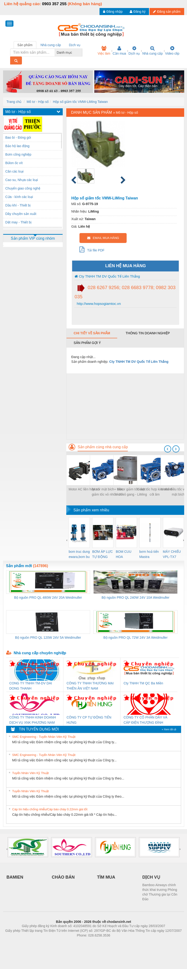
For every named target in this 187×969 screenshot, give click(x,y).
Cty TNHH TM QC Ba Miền (143, 683)
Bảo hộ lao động (17, 146)
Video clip (172, 50)
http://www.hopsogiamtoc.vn (98, 304)
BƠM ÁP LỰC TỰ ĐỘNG (102, 554)
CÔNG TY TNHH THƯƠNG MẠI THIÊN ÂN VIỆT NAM (90, 685)
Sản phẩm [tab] (25, 45)
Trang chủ (14, 102)
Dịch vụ (134, 50)
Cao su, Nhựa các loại (21, 180)
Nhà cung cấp (152, 50)
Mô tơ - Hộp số (38, 102)
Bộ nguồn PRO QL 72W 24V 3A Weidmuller (136, 637)
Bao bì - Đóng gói (18, 137)
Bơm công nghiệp (18, 154)
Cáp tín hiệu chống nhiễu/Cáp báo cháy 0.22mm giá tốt (49, 809)
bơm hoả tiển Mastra (149, 554)
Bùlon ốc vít (14, 163)
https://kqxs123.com (116, 942)
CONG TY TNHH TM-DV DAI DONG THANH (30, 685)
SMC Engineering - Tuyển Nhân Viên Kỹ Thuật (43, 737)
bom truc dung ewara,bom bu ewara (79, 554)
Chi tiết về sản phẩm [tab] (92, 333)
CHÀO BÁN (63, 877)
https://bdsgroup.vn (87, 942)
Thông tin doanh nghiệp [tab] (148, 333)
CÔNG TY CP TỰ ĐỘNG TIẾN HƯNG (88, 719)
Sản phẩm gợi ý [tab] (87, 343)
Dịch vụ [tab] (74, 45)
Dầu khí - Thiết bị (18, 205)
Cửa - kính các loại (19, 197)
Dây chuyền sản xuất (20, 214)
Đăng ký (137, 11)
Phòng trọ (63, 942)
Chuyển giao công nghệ (22, 188)
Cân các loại (14, 171)
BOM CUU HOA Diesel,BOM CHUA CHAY (125, 554)
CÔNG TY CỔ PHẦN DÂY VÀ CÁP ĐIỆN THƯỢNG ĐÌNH (145, 719)
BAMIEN (15, 877)
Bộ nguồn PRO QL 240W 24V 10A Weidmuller (136, 597)
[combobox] (81, 52)
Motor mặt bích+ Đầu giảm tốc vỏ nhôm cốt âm (107, 492)
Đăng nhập (113, 11)
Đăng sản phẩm (166, 11)
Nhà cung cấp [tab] (51, 45)
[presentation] (167, 448)
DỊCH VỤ (151, 877)
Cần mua (119, 50)
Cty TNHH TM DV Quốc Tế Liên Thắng (107, 276)
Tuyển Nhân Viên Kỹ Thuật (30, 773)
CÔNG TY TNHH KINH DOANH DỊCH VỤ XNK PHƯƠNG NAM (32, 719)
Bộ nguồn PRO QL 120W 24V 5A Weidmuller (48, 637)
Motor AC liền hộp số (84, 489)
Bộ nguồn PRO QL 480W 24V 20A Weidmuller (48, 597)
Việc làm (104, 50)
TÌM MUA (106, 877)
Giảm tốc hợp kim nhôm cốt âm (154, 491)
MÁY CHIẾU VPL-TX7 (172, 554)
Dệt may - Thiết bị (18, 222)
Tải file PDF (91, 249)
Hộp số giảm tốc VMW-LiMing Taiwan (80, 102)
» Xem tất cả (169, 729)
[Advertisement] (125, 406)
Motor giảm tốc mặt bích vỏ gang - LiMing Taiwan (131, 492)
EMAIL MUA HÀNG (103, 238)
